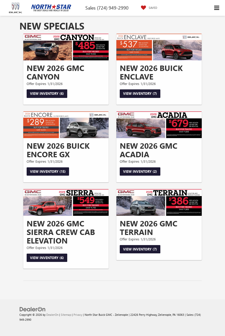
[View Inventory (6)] (66, 47)
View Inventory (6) (47, 93)
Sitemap (66, 315)
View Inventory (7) (140, 93)
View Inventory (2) (140, 171)
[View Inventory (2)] (159, 124)
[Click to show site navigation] (217, 8)
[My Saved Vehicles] (147, 8)
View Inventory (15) (48, 171)
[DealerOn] (32, 309)
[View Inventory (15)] (66, 124)
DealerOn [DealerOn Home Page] (52, 315)
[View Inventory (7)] (159, 47)
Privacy (77, 315)
